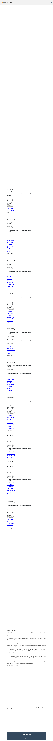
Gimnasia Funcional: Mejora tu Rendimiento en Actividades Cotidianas (11, 316)
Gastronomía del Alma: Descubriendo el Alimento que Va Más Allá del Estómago (11, 384)
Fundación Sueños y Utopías (26, 734)
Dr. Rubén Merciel (10, 665)
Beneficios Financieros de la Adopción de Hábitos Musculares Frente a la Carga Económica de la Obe (11, 244)
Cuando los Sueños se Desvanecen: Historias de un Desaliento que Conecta (11, 281)
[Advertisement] (11, 551)
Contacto (26, 738)
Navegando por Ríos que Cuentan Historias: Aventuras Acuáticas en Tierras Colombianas (11, 421)
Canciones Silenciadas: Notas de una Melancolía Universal (10, 523)
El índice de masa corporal (11, 209)
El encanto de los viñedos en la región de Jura (11, 456)
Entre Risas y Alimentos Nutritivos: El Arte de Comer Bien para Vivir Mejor (11, 489)
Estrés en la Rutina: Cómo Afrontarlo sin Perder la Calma (11, 350)
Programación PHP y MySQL (23, 735)
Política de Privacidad (26, 737)
